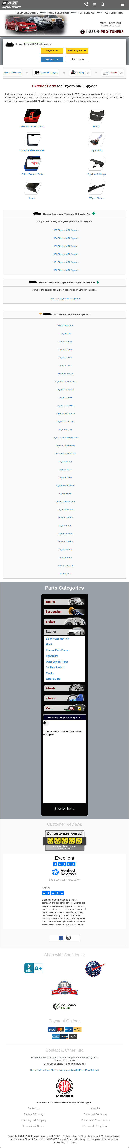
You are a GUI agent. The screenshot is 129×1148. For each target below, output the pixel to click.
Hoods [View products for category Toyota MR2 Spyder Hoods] (96, 126)
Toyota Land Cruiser (65, 453)
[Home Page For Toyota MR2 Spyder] (11, 4)
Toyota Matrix (65, 461)
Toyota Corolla (65, 373)
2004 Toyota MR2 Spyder (65, 238)
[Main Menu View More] (122, 4)
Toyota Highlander (65, 445)
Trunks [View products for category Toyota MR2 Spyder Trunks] (32, 198)
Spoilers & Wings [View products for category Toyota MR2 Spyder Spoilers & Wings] (96, 174)
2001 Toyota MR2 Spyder (65, 262)
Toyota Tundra (65, 541)
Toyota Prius (65, 477)
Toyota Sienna (65, 517)
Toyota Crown (65, 397)
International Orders (34, 1126)
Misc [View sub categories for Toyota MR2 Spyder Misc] (49, 708)
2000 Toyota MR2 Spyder (65, 270)
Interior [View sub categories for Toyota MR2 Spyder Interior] (51, 698)
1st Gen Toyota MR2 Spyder (65, 298)
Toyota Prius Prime (65, 485)
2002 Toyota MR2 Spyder (65, 254)
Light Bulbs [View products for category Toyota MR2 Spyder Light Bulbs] (97, 150)
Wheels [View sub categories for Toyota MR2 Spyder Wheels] (51, 688)
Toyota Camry (65, 349)
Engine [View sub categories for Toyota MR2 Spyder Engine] (50, 601)
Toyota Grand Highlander (65, 437)
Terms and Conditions (95, 1114)
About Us (95, 1108)
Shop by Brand (64, 808)
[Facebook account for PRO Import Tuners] (61, 937)
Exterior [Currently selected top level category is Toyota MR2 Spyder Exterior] (51, 631)
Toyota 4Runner (65, 325)
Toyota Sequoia (65, 509)
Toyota (52, 50)
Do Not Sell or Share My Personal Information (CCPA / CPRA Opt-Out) (64, 1070)
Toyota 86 (65, 333)
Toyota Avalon (65, 341)
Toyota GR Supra (65, 421)
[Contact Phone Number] (86, 5)
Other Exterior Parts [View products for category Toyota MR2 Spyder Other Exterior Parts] (32, 174)
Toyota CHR (65, 365)
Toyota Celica (65, 357)
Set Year (51, 59)
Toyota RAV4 (65, 493)
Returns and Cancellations (95, 1120)
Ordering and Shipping (34, 1120)
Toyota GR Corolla (65, 413)
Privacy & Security (34, 1114)
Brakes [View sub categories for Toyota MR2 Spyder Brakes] (50, 621)
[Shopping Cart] (94, 5)
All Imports (65, 573)
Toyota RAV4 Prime (65, 501)
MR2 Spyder (77, 50)
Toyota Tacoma (65, 533)
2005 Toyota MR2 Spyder (65, 230)
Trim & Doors (77, 59)
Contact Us (34, 1108)
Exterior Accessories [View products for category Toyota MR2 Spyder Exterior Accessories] (32, 126)
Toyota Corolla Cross (65, 381)
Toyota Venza (65, 549)
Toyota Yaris (65, 557)
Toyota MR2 (65, 469)
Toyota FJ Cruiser (65, 405)
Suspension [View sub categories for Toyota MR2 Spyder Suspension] (54, 611)
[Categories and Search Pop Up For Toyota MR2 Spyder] (102, 5)
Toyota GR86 (65, 429)
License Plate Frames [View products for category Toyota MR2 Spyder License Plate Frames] (32, 150)
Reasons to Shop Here (95, 1126)
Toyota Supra (65, 525)
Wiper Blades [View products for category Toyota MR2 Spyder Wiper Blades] (96, 198)
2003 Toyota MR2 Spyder (65, 246)
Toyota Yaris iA (65, 565)
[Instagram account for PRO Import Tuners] (68, 937)
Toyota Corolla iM (65, 389)
